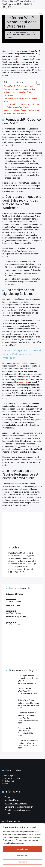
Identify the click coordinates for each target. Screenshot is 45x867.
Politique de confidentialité (16, 803)
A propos (8, 797)
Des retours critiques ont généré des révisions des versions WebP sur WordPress (19, 92)
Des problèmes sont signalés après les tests (20, 100)
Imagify (15, 59)
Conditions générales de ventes (18, 810)
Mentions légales (12, 800)
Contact (8, 813)
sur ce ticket (23, 382)
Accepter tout (22, 849)
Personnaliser (22, 855)
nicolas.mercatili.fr (16, 572)
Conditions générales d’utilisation (19, 807)
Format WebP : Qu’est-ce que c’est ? (19, 86)
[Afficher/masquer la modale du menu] (41, 12)
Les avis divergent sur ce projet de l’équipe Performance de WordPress (23, 105)
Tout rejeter (22, 862)
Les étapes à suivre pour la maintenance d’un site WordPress (28, 678)
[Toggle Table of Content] (37, 83)
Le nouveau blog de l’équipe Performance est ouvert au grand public (21, 111)
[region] (22, 845)
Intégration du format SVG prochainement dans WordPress (27, 715)
